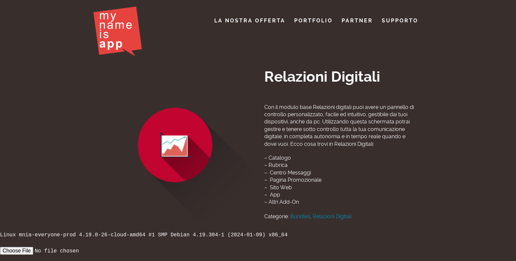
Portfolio (313, 20)
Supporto (400, 20)
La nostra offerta (249, 20)
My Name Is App (117, 31)
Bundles (300, 216)
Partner (357, 20)
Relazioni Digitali (332, 216)
